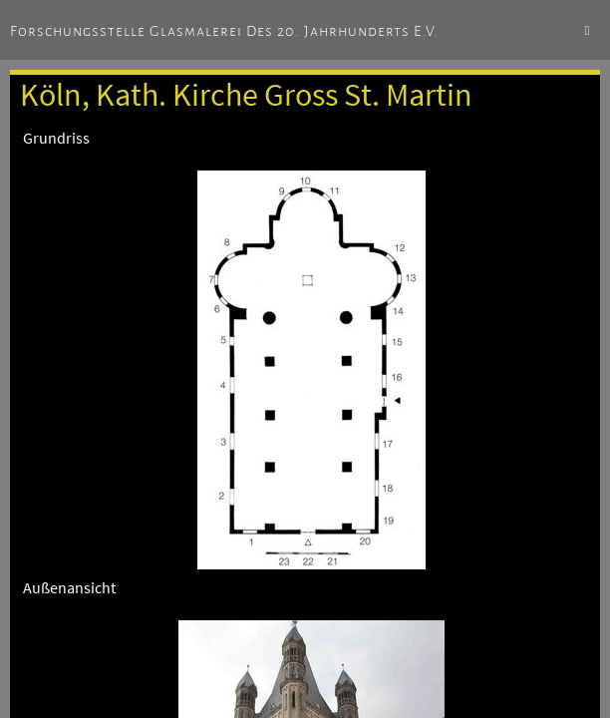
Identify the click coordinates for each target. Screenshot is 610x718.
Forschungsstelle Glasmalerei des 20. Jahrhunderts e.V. (224, 31)
